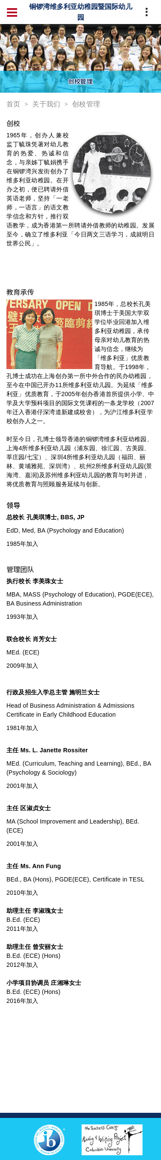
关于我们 (46, 104)
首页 (13, 104)
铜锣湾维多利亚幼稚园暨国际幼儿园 (80, 12)
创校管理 (86, 104)
